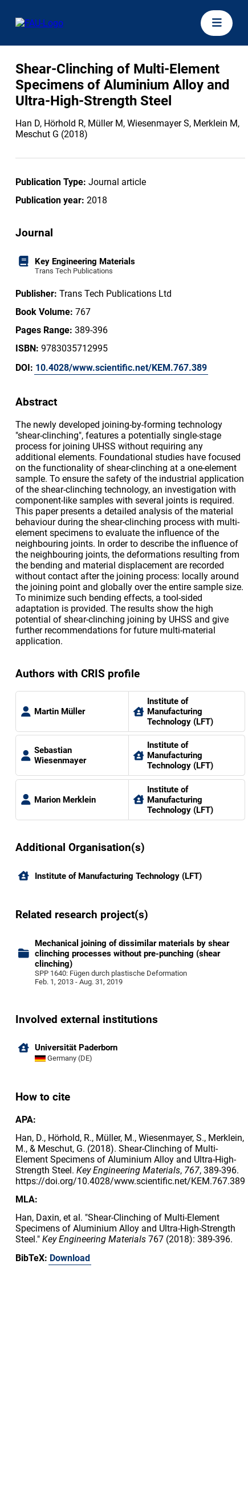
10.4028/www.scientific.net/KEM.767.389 (121, 367)
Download (70, 1258)
